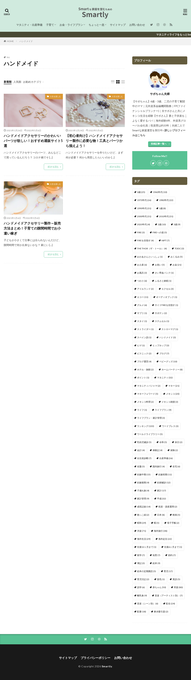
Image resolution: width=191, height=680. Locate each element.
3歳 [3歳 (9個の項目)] (177, 224)
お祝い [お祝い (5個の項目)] (160, 264)
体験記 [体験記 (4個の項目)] (157, 450)
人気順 (17, 81)
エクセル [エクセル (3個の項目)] (168, 288)
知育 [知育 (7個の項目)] (156, 555)
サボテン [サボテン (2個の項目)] (161, 313)
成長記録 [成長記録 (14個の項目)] (144, 506)
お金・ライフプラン (71, 24)
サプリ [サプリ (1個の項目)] (142, 313)
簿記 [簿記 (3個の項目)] (141, 563)
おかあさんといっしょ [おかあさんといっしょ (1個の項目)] (150, 256)
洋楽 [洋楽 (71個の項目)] (141, 530)
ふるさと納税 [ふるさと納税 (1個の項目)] (163, 280)
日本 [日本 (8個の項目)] (161, 514)
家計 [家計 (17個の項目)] (161, 490)
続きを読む (53, 166)
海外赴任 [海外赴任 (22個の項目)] (165, 539)
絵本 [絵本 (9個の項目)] (156, 563)
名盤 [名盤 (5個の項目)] (141, 466)
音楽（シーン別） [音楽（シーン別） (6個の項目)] (147, 603)
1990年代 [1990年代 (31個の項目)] (144, 208)
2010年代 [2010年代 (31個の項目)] (166, 216)
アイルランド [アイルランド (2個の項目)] (145, 288)
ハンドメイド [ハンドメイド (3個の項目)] (167, 337)
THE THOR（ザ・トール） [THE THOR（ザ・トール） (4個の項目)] (152, 248)
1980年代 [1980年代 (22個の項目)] (166, 200)
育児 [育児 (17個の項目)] (168, 571)
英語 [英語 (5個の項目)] (176, 579)
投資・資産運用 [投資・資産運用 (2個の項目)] (167, 506)
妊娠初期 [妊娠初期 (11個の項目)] (165, 474)
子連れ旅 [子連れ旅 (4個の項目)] (143, 490)
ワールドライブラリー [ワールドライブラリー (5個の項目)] (150, 434)
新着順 (8, 81)
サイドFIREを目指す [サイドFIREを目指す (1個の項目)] (166, 305)
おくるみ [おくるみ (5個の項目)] (176, 256)
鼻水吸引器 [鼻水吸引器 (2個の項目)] (161, 611)
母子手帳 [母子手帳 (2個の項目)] (173, 522)
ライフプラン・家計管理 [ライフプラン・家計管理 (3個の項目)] (151, 417)
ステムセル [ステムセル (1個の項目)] (162, 321)
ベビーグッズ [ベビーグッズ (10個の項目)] (168, 361)
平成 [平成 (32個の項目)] (161, 498)
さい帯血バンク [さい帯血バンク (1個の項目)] (164, 272)
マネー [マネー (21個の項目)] (173, 385)
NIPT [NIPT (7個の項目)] (166, 240)
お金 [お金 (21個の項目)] (177, 264)
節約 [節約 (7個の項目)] (172, 555)
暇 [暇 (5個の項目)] (156, 522)
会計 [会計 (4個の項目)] (141, 450)
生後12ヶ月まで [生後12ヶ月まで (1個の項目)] (146, 547)
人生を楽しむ (55, 96)
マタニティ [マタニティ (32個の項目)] (165, 377)
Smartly (107, 666)
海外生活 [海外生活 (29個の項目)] (144, 539)
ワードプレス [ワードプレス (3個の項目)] (170, 426)
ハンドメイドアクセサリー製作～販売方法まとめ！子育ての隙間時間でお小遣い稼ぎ (32, 228)
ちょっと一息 (96, 24)
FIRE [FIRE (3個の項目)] (141, 232)
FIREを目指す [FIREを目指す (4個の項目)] (145, 240)
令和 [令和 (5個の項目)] (163, 442)
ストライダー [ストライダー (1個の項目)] (145, 329)
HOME (10, 41)
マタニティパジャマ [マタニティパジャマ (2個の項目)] (148, 385)
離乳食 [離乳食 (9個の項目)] (142, 595)
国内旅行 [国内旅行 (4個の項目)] (159, 466)
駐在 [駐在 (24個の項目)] (170, 603)
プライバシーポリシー (95, 657)
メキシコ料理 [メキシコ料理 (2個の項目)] (145, 401)
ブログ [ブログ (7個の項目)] (164, 353)
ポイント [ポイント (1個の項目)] (143, 377)
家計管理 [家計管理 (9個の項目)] (143, 498)
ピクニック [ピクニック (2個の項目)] (144, 353)
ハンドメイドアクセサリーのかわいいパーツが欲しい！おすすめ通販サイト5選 (33, 141)
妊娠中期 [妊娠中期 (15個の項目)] (144, 474)
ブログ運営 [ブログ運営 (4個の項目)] (144, 361)
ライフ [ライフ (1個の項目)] (142, 409)
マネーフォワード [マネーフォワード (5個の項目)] (147, 393)
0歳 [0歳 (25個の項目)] (141, 192)
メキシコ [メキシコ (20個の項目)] (172, 393)
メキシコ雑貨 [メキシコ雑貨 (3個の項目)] (170, 401)
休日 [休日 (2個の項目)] (178, 442)
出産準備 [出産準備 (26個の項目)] (166, 458)
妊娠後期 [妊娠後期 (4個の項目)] (143, 482)
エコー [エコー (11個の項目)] (142, 297)
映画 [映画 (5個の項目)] (176, 514)
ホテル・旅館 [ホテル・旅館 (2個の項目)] (145, 369)
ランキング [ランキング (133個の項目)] (145, 426)
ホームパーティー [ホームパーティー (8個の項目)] (172, 369)
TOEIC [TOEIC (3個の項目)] (179, 248)
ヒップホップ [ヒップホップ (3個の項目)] (161, 345)
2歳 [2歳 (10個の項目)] (162, 224)
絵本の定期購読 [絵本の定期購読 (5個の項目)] (146, 571)
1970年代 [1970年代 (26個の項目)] (144, 200)
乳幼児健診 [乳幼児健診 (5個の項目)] (144, 442)
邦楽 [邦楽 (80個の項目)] (178, 587)
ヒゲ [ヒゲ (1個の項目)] (141, 345)
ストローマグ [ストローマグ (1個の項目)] (170, 329)
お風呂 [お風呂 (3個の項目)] (142, 272)
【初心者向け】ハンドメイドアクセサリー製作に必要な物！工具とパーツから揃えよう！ (94, 141)
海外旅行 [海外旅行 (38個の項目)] (160, 530)
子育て (50, 24)
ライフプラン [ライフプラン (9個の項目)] (163, 409)
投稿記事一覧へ (159, 143)
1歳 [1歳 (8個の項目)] (162, 208)
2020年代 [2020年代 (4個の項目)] (143, 224)
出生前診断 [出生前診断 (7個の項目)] (144, 458)
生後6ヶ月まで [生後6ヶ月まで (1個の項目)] (173, 547)
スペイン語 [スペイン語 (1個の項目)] (144, 337)
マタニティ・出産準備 (29, 24)
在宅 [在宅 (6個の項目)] (176, 466)
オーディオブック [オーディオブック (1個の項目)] (166, 297)
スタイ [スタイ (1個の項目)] (142, 321)
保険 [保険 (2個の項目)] (174, 450)
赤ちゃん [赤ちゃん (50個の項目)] (159, 587)
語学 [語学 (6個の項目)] (141, 587)
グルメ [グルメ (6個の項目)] (142, 305)
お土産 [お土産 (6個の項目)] (142, 264)
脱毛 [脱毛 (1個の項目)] (161, 579)
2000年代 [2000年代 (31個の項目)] (144, 216)
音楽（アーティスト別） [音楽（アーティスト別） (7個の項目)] (169, 595)
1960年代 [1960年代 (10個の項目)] (160, 192)
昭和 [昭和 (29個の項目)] (141, 522)
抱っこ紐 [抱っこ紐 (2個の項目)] (143, 514)
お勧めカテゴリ (32, 81)
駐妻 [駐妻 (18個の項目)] (141, 611)
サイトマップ (118, 24)
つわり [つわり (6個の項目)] (142, 280)
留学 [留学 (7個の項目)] (141, 555)
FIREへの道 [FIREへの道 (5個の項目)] (160, 232)
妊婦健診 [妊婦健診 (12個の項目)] (163, 482)
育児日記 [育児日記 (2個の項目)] (143, 579)
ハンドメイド (26, 41)
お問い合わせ (137, 24)
